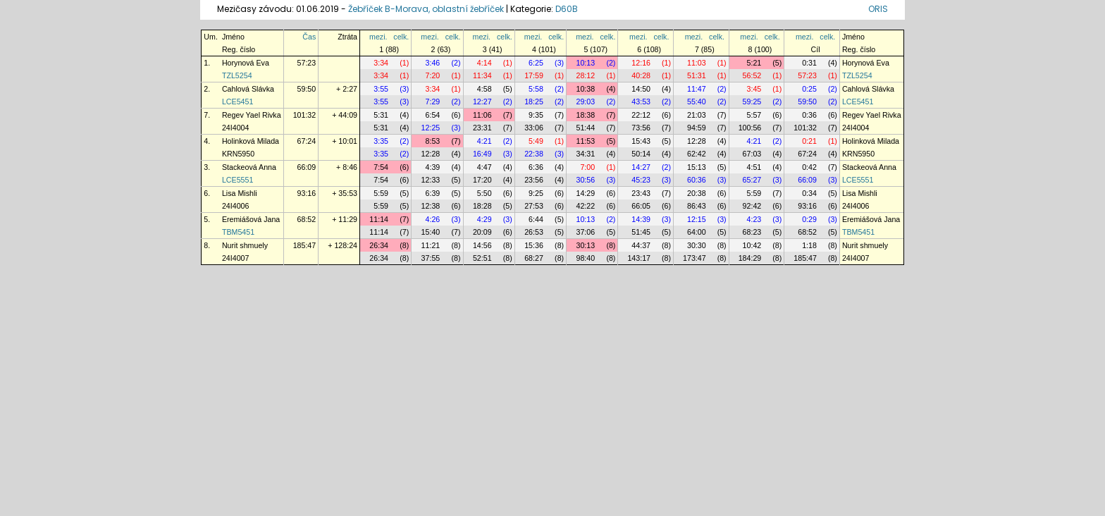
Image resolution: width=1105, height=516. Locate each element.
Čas (309, 36)
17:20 (482, 180)
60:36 (696, 180)
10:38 (585, 89)
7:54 (381, 167)
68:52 (306, 219)
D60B (566, 9)
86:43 (696, 206)
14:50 (640, 89)
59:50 (306, 89)
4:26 (433, 219)
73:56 (640, 127)
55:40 (696, 101)
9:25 (536, 193)
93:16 (306, 193)
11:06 (482, 115)
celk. (401, 36)
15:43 (640, 141)
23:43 (640, 193)
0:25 (809, 89)
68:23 (752, 232)
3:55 (381, 89)
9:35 (536, 115)
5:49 (536, 141)
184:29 (750, 258)
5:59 (381, 193)
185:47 (304, 245)
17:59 (533, 75)
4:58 (484, 89)
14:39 (640, 219)
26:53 (533, 232)
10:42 (752, 245)
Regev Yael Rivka (251, 115)
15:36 (533, 245)
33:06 (533, 127)
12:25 (430, 127)
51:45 (640, 232)
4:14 (484, 63)
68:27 (533, 258)
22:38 (533, 153)
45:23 (640, 180)
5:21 (754, 63)
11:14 (378, 219)
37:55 (430, 258)
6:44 (536, 219)
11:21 (430, 245)
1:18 (809, 245)
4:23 (754, 219)
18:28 (482, 206)
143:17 (638, 258)
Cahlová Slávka (248, 89)
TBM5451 (238, 232)
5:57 (754, 115)
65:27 (752, 180)
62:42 (696, 153)
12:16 (640, 63)
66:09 (306, 167)
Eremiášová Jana (251, 219)
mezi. (378, 36)
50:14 (640, 153)
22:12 (640, 115)
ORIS (878, 9)
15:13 (696, 167)
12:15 (696, 219)
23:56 (533, 180)
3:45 (754, 89)
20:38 (696, 193)
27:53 (533, 206)
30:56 (585, 180)
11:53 (585, 141)
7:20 (433, 75)
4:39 (433, 167)
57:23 (306, 63)
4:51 (754, 167)
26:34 (378, 245)
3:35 (381, 141)
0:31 (809, 63)
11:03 (696, 63)
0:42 (809, 167)
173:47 (694, 258)
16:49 (482, 153)
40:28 (640, 75)
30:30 (696, 245)
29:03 (585, 101)
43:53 (640, 101)
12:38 (430, 206)
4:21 (484, 141)
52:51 (482, 258)
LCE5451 (237, 101)
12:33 (430, 180)
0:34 (809, 193)
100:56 (750, 127)
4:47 (484, 167)
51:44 (585, 127)
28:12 (585, 75)
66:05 (640, 206)
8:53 (433, 141)
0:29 (809, 219)
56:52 (752, 75)
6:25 (536, 63)
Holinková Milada (250, 141)
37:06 (585, 232)
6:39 (433, 193)
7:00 (587, 167)
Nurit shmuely (245, 245)
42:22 (585, 206)
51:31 (696, 75)
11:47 (696, 89)
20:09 (482, 232)
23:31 (482, 127)
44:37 (640, 245)
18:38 (585, 115)
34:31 (585, 153)
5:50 (484, 193)
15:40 (430, 232)
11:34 (482, 75)
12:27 (482, 101)
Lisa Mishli (239, 193)
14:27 (640, 167)
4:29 (484, 219)
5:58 (536, 89)
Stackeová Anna (249, 167)
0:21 (809, 141)
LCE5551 (237, 180)
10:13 (585, 63)
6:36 (536, 167)
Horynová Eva (245, 63)
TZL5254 (237, 75)
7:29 (433, 101)
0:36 (809, 115)
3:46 (433, 63)
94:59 (696, 127)
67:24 (306, 141)
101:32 (304, 115)
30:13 (585, 245)
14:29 (585, 193)
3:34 (381, 63)
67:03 (752, 153)
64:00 (696, 232)
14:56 (482, 245)
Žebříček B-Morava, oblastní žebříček (426, 9)
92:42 (752, 206)
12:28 (696, 141)
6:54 (433, 115)
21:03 (696, 115)
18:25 (533, 101)
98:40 (585, 258)
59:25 (752, 101)
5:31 (381, 115)
